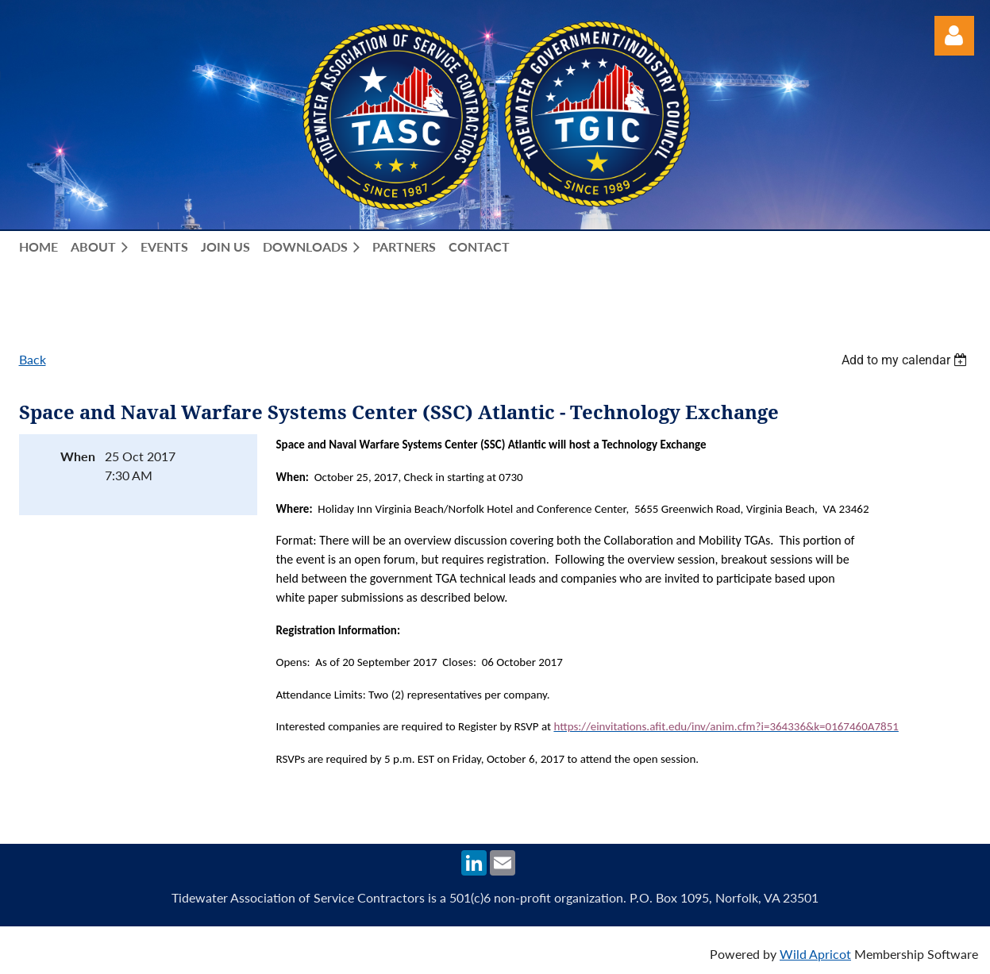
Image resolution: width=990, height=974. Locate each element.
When (77, 456)
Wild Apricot (815, 953)
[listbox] (907, 360)
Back (32, 359)
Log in (954, 36)
